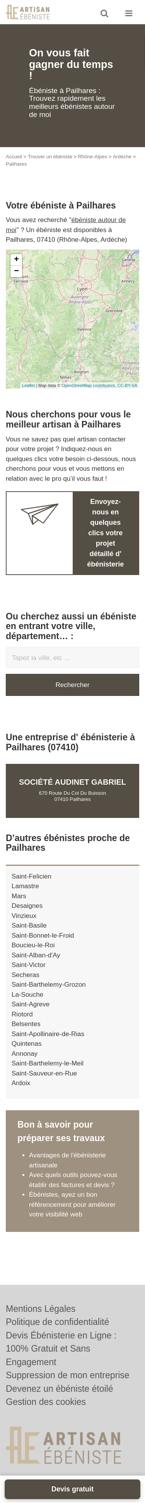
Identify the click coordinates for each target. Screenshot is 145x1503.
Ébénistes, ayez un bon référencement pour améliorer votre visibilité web (72, 1204)
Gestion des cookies (46, 1402)
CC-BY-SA (127, 385)
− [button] (16, 271)
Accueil (14, 156)
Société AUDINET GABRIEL (72, 782)
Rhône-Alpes (92, 156)
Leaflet (28, 385)
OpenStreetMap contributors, (89, 385)
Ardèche (122, 156)
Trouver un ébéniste (50, 156)
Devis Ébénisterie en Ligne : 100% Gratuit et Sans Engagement (61, 1348)
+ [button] (16, 260)
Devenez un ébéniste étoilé (59, 1389)
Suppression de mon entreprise (68, 1375)
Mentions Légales (40, 1309)
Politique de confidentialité (57, 1322)
